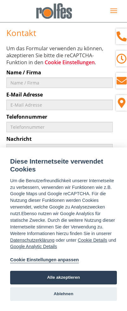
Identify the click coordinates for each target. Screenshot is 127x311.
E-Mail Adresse (24, 94)
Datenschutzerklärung (32, 240)
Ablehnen (63, 293)
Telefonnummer (26, 116)
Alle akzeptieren (63, 277)
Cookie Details (92, 240)
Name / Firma (23, 72)
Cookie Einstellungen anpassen (44, 259)
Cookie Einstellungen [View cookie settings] (70, 62)
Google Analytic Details (33, 246)
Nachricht (19, 138)
